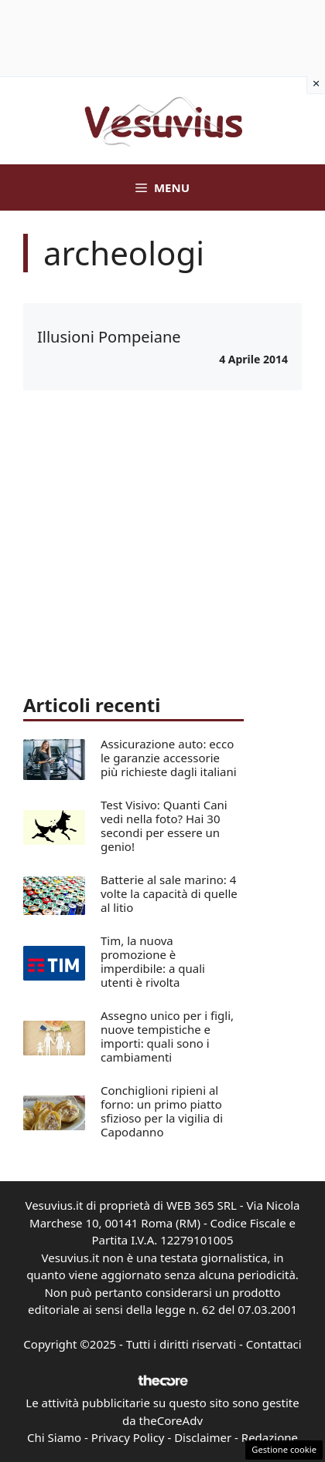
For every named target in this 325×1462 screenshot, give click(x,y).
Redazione (269, 1437)
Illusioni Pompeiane (109, 336)
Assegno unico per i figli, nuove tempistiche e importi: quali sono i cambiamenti (167, 1036)
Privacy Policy (128, 1437)
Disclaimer (202, 1437)
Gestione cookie (283, 1449)
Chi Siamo (54, 1437)
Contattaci (274, 1344)
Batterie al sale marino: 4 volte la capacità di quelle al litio (169, 893)
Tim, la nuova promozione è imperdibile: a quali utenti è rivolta (153, 961)
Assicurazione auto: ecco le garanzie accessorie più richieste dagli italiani (169, 757)
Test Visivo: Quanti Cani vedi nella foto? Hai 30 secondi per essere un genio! (164, 825)
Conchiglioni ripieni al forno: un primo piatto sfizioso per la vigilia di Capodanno (162, 1111)
